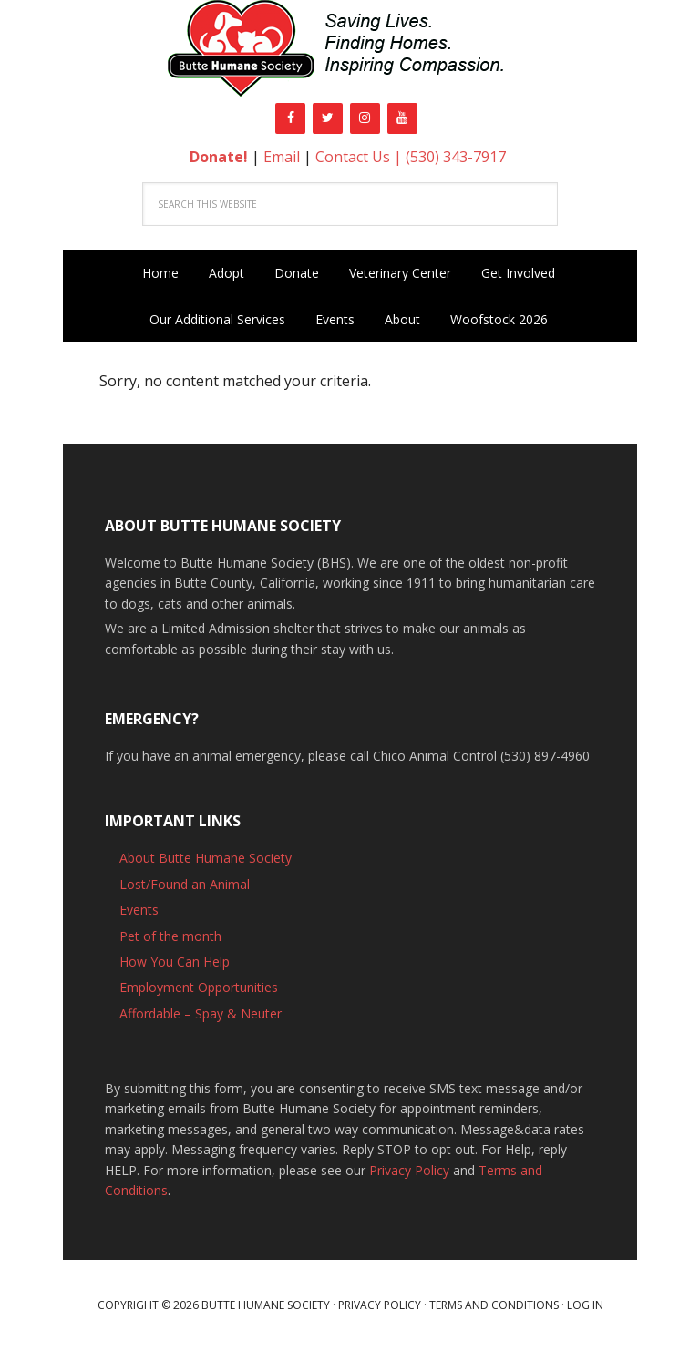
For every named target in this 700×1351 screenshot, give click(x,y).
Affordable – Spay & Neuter (200, 1013)
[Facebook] (290, 118)
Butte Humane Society (350, 51)
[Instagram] (365, 118)
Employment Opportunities (198, 987)
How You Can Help (174, 961)
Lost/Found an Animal (184, 884)
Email (281, 157)
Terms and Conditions (494, 1305)
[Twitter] (328, 118)
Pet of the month (170, 936)
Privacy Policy (409, 1170)
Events (139, 909)
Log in (585, 1305)
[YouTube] (402, 118)
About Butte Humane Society (205, 857)
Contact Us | (360, 157)
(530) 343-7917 (456, 157)
